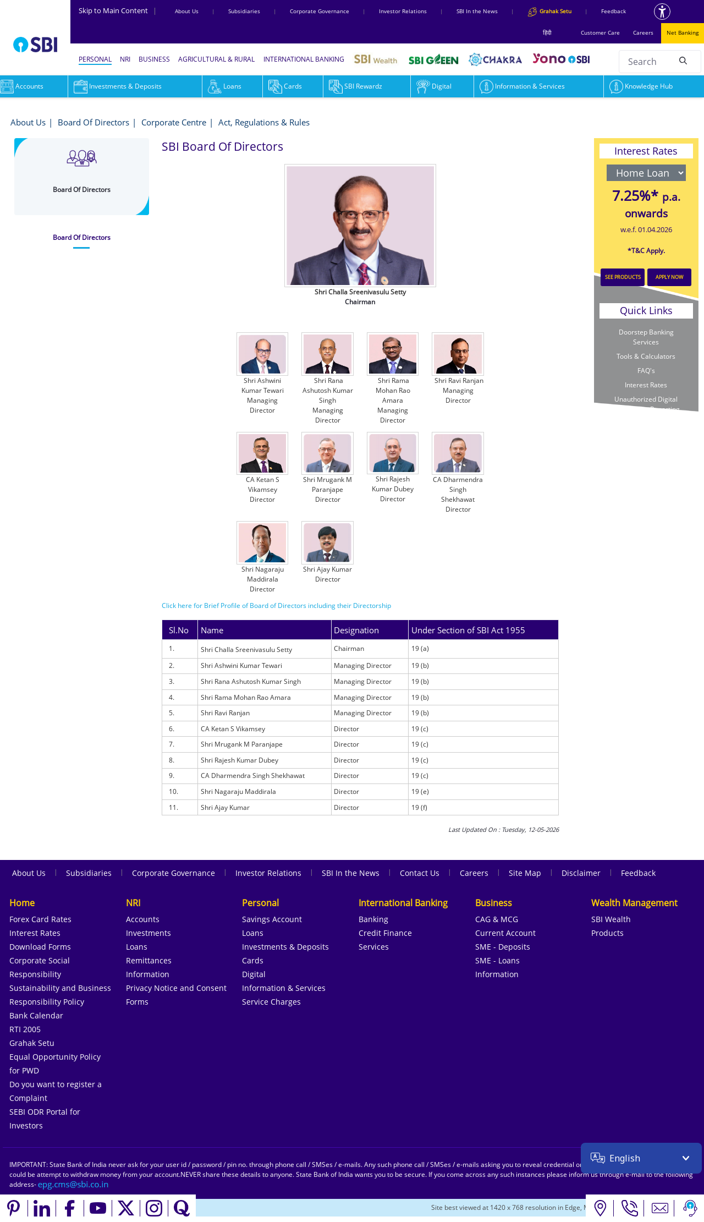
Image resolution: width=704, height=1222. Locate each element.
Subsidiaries (244, 11)
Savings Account (272, 919)
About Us (187, 11)
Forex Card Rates (40, 919)
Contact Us (419, 873)
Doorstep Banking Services (646, 337)
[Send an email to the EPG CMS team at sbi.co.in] (73, 1184)
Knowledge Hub (641, 86)
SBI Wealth (611, 919)
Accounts (143, 919)
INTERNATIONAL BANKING (303, 59)
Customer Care (600, 32)
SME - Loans (497, 960)
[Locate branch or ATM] (600, 1208)
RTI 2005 (25, 1029)
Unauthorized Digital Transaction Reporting (646, 404)
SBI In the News (477, 11)
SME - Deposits (502, 946)
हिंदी (547, 32)
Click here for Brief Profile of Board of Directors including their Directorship (276, 605)
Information (147, 974)
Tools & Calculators (646, 356)
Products (607, 933)
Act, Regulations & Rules (264, 122)
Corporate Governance (319, 11)
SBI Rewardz (355, 86)
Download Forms (40, 946)
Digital (434, 86)
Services (374, 946)
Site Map (525, 873)
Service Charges (271, 1001)
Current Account (505, 933)
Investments (148, 933)
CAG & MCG (496, 919)
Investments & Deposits (118, 86)
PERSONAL (95, 59)
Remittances (149, 960)
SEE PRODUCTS (623, 277)
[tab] (81, 238)
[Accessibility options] (662, 11)
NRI (125, 59)
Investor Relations (403, 11)
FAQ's (646, 370)
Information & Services (522, 86)
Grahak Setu (31, 1043)
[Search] (683, 60)
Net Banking (682, 32)
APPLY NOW (669, 277)
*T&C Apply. (646, 250)
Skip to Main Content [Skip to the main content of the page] (118, 10)
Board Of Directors (93, 122)
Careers (643, 32)
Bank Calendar (36, 1015)
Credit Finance (385, 933)
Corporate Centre (173, 122)
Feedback (613, 11)
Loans (224, 86)
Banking (373, 919)
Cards (285, 86)
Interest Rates (646, 385)
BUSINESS (154, 59)
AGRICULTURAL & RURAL (216, 59)
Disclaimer (581, 873)
